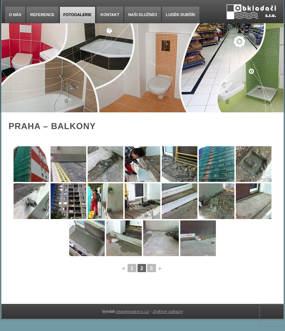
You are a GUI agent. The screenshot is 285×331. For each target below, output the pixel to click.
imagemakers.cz (132, 311)
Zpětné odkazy (168, 311)
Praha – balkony (52, 126)
